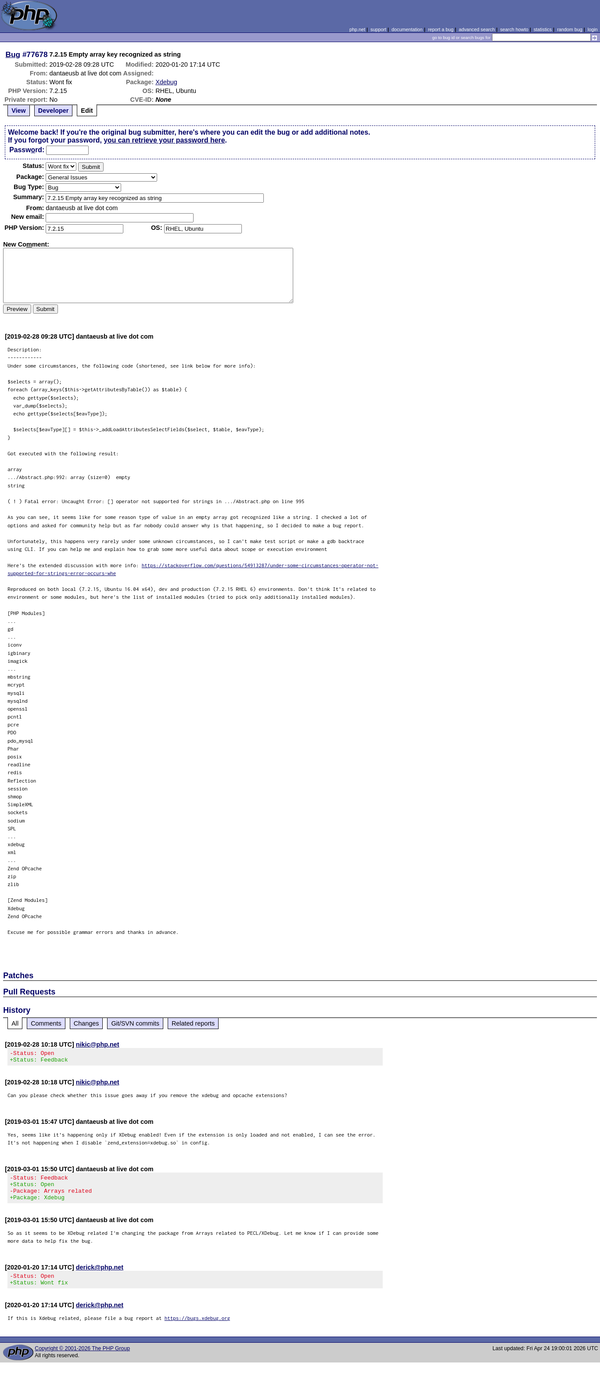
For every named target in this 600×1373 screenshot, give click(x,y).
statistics (543, 29)
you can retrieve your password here (164, 140)
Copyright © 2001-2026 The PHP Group (82, 1359)
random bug (569, 29)
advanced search (477, 29)
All (14, 1023)
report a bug (440, 29)
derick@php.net (99, 1275)
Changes (86, 1023)
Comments (46, 1023)
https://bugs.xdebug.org (197, 1328)
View (18, 110)
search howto (514, 29)
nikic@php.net (97, 1044)
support (378, 29)
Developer (53, 110)
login (593, 29)
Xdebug (166, 82)
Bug (13, 54)
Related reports (193, 1023)
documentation (407, 29)
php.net (357, 29)
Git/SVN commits (135, 1023)
